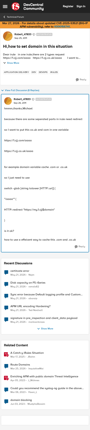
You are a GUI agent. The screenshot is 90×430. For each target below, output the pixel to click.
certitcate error (19, 271)
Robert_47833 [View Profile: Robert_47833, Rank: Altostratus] (22, 34)
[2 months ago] (18, 274)
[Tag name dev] (34, 72)
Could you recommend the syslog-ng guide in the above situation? (46, 388)
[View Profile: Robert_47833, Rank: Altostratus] (8, 36)
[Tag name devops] (43, 72)
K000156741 (62, 26)
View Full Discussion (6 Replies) (20, 90)
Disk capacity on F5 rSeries (27, 282)
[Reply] (81, 79)
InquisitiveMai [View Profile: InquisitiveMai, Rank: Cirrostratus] (35, 368)
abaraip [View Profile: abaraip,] (32, 298)
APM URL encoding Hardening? (30, 306)
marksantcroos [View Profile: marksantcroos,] (36, 322)
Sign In (81, 6)
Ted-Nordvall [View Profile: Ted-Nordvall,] (35, 310)
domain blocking (21, 400)
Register (68, 6)
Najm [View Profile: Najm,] (31, 274)
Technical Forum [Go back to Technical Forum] (13, 16)
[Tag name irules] (54, 72)
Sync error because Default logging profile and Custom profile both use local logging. (45, 294)
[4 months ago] (18, 368)
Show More (11, 62)
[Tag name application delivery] (16, 72)
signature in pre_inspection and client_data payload (43, 318)
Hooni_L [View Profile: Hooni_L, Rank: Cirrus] (32, 392)
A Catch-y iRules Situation (27, 352)
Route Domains (20, 364)
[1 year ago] (17, 356)
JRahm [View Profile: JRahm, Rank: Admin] (31, 356)
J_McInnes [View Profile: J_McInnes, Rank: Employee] (33, 380)
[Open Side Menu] (5, 6)
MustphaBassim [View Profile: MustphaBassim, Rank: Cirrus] (36, 404)
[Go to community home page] (27, 6)
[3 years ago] (17, 380)
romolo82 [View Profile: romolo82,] (33, 286)
